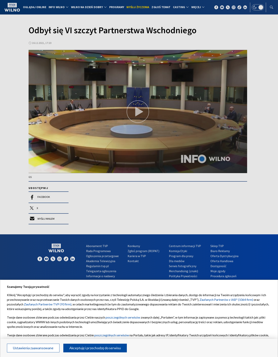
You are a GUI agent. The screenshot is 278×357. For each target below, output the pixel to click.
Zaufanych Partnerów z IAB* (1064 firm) (226, 299)
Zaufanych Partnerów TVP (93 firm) (47, 304)
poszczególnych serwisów (123, 317)
